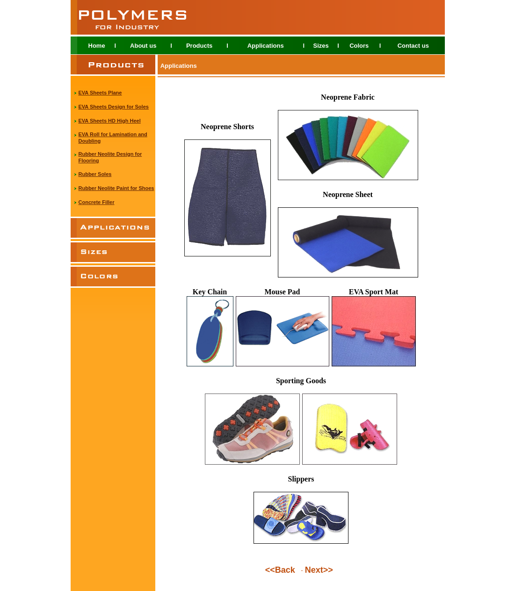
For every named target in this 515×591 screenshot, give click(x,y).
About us (143, 45)
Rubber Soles (95, 174)
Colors (359, 45)
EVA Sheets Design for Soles (114, 106)
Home (96, 45)
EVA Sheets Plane (100, 92)
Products (199, 45)
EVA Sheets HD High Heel (110, 121)
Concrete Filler (97, 202)
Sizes (320, 45)
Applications (265, 45)
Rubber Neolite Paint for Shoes (116, 188)
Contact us (413, 45)
